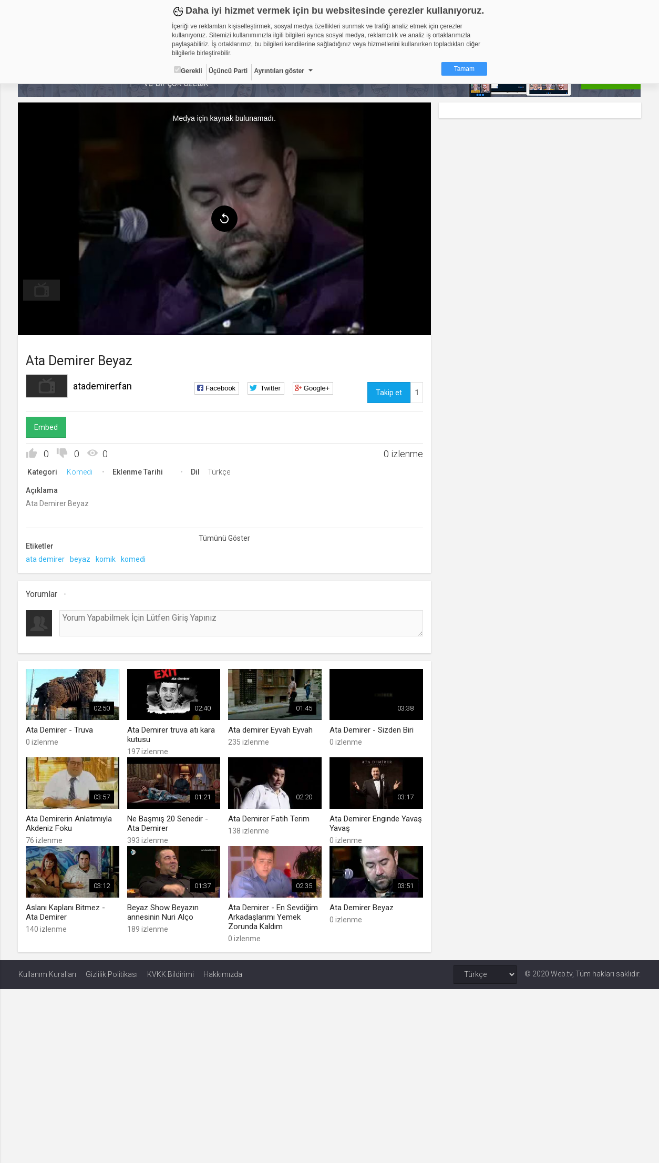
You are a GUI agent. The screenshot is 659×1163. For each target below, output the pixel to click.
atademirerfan (103, 386)
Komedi (80, 472)
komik (106, 559)
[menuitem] (42, 290)
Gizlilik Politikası (112, 974)
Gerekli (188, 70)
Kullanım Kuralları (47, 974)
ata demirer (45, 559)
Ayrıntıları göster (279, 71)
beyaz (80, 559)
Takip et (388, 392)
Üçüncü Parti (228, 71)
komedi (133, 559)
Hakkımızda (222, 974)
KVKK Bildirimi (170, 974)
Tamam (464, 69)
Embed (46, 427)
